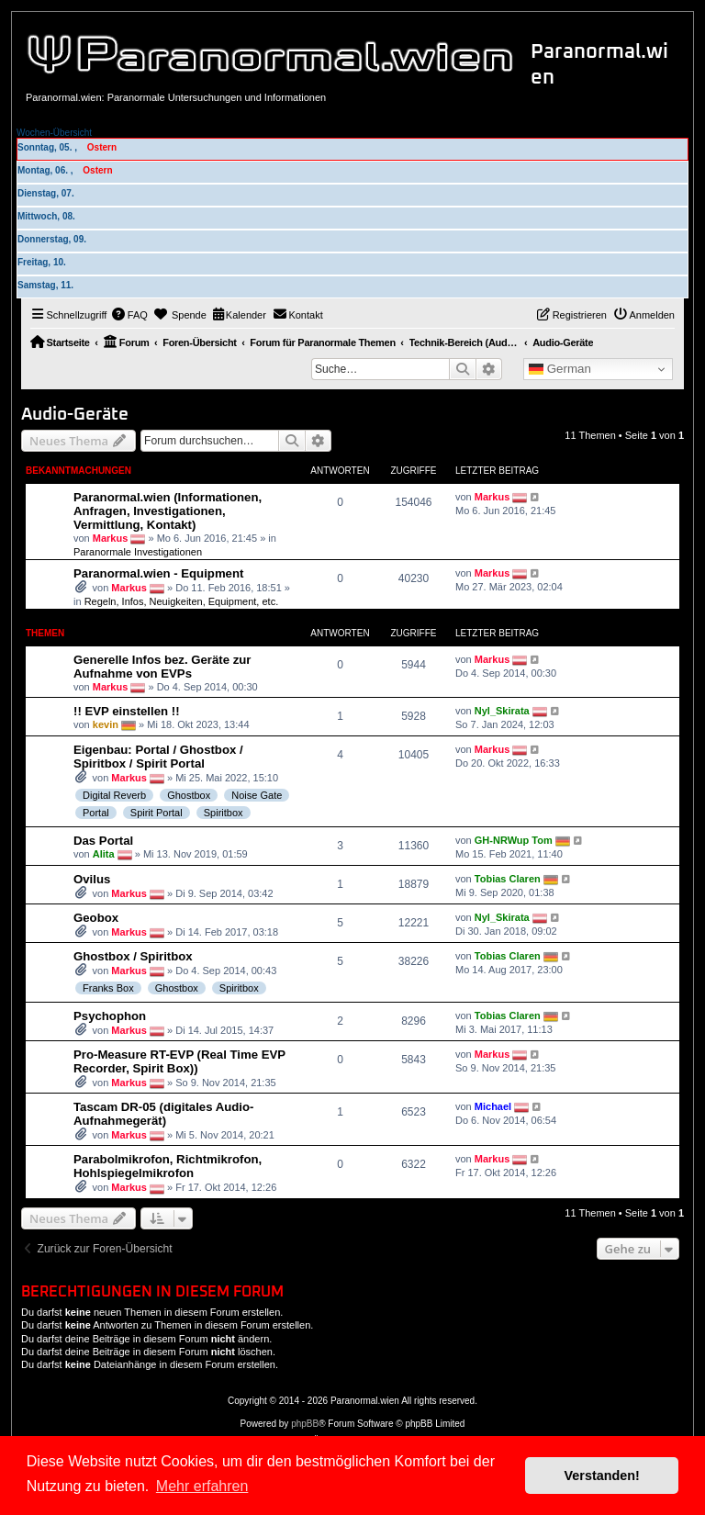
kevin (105, 724)
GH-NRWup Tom (514, 840)
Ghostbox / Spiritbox (133, 956)
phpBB (305, 1424)
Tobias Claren (508, 878)
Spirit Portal (156, 812)
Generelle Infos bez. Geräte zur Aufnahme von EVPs (162, 666)
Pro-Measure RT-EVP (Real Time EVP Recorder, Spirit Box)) (179, 1061)
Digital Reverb (114, 795)
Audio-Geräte (75, 414)
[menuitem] (129, 315)
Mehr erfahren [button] (202, 1486)
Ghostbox (188, 795)
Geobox (95, 918)
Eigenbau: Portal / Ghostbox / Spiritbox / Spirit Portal (158, 756)
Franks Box (108, 987)
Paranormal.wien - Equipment (158, 573)
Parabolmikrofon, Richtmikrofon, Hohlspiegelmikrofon (167, 1166)
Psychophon (109, 1016)
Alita (104, 853)
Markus (111, 538)
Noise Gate (256, 795)
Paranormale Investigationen (137, 551)
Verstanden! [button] (602, 1475)
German (560, 369)
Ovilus (91, 879)
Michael (493, 1106)
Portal (96, 812)
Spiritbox (223, 812)
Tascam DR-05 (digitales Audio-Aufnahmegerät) (163, 1114)
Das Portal (103, 840)
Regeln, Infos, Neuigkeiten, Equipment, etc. (181, 601)
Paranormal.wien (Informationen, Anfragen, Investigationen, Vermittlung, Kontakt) (167, 511)
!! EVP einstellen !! (126, 711)
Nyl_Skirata (502, 710)
